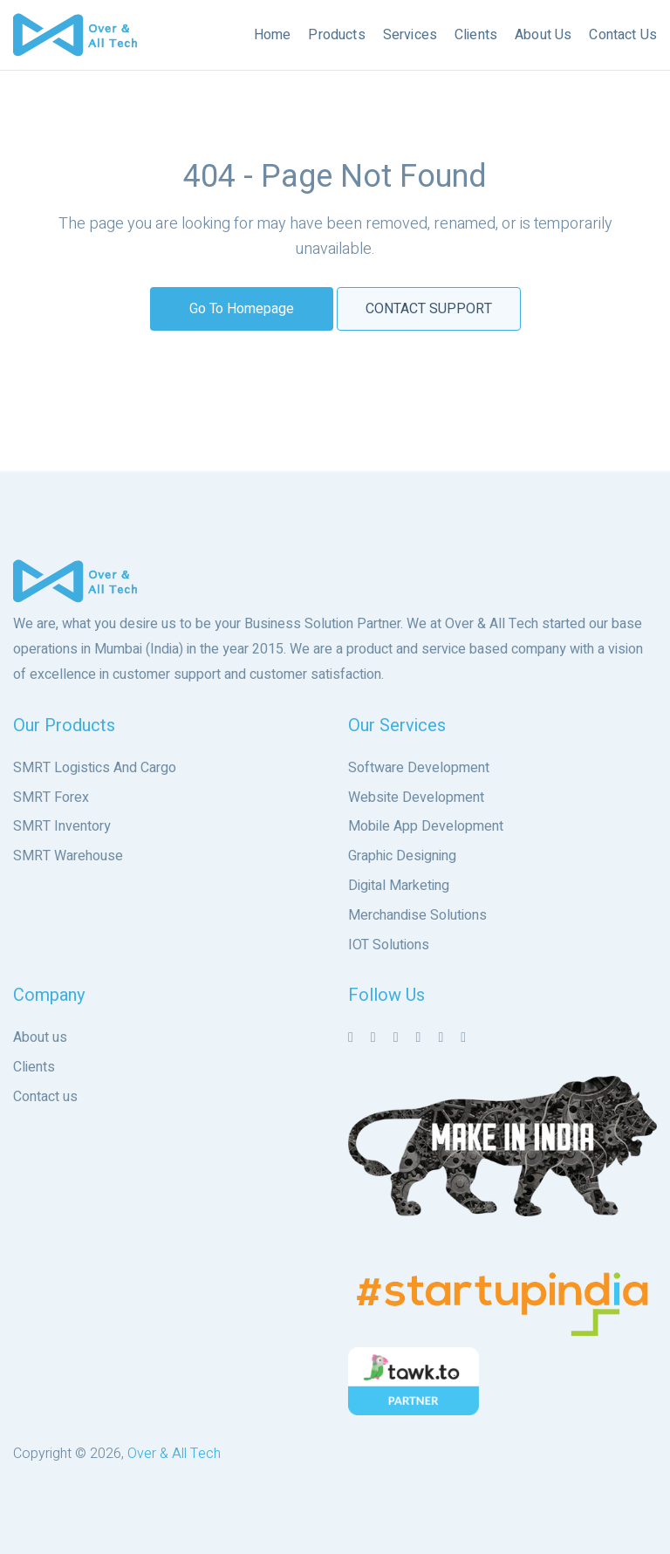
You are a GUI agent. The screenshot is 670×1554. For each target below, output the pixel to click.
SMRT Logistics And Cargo (94, 767)
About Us (543, 34)
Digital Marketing (398, 885)
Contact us (45, 1096)
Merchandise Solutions (417, 915)
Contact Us (623, 34)
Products (336, 34)
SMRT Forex (51, 797)
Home (272, 34)
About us (40, 1037)
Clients (476, 34)
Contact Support (429, 308)
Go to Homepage (241, 308)
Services (410, 34)
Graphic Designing (402, 855)
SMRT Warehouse (68, 855)
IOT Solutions (388, 944)
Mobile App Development (425, 826)
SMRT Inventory (62, 826)
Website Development (416, 797)
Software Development (418, 767)
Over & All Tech (174, 1453)
